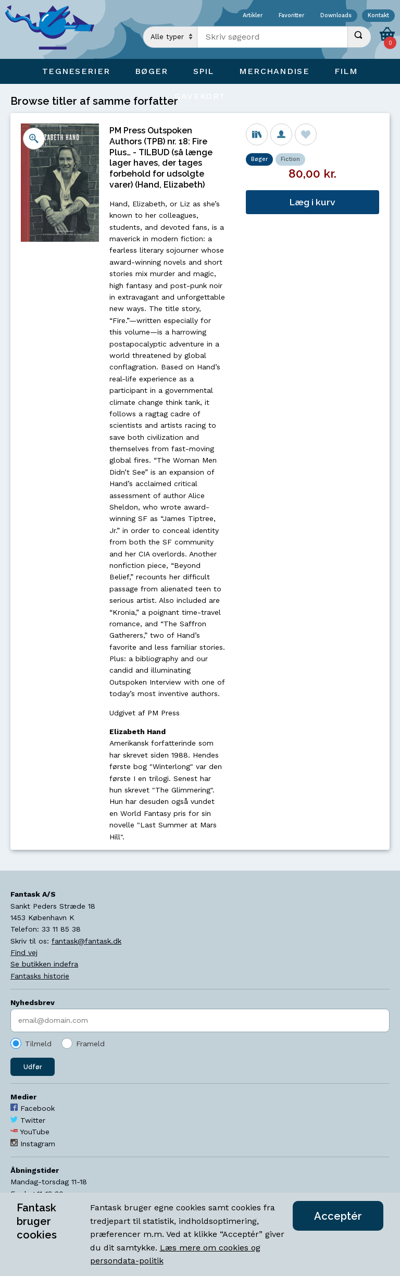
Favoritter (291, 16)
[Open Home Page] (54, 29)
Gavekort (200, 96)
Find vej (24, 952)
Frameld (90, 1043)
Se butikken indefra (44, 964)
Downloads (336, 16)
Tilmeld (38, 1043)
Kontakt (378, 16)
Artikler (252, 16)
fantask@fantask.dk (86, 941)
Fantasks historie (39, 976)
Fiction (290, 159)
